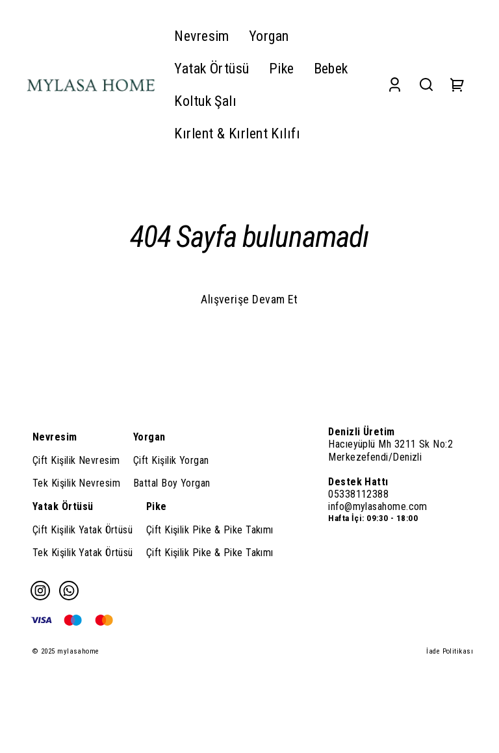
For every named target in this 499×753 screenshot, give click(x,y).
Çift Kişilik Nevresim (76, 460)
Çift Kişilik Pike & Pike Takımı (210, 530)
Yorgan (149, 437)
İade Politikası (449, 651)
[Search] (426, 84)
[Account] (395, 84)
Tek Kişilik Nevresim (76, 483)
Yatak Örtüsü (62, 506)
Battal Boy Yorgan (172, 483)
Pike (156, 506)
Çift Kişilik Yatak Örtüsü (82, 530)
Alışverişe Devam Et (249, 299)
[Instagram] (40, 590)
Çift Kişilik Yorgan (171, 460)
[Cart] (457, 84)
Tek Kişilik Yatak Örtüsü (82, 552)
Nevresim (54, 437)
